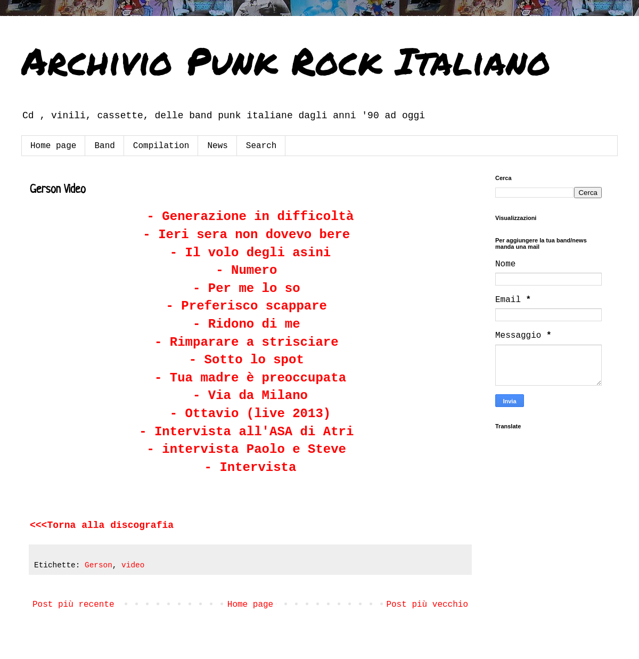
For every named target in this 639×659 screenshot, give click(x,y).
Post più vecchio (427, 604)
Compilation (161, 146)
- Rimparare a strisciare (246, 342)
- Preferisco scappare (246, 306)
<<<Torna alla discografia (102, 525)
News (217, 146)
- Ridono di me (246, 324)
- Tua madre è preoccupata (250, 378)
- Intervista (250, 467)
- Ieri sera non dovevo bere (246, 234)
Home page (53, 146)
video (132, 565)
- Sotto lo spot (246, 360)
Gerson (98, 565)
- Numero (246, 270)
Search (261, 146)
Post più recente (73, 604)
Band (104, 146)
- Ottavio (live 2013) (250, 413)
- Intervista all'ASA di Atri (246, 432)
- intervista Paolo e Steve (246, 449)
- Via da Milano (250, 395)
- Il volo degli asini (250, 253)
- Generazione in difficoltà (250, 216)
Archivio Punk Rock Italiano (286, 60)
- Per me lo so (246, 288)
